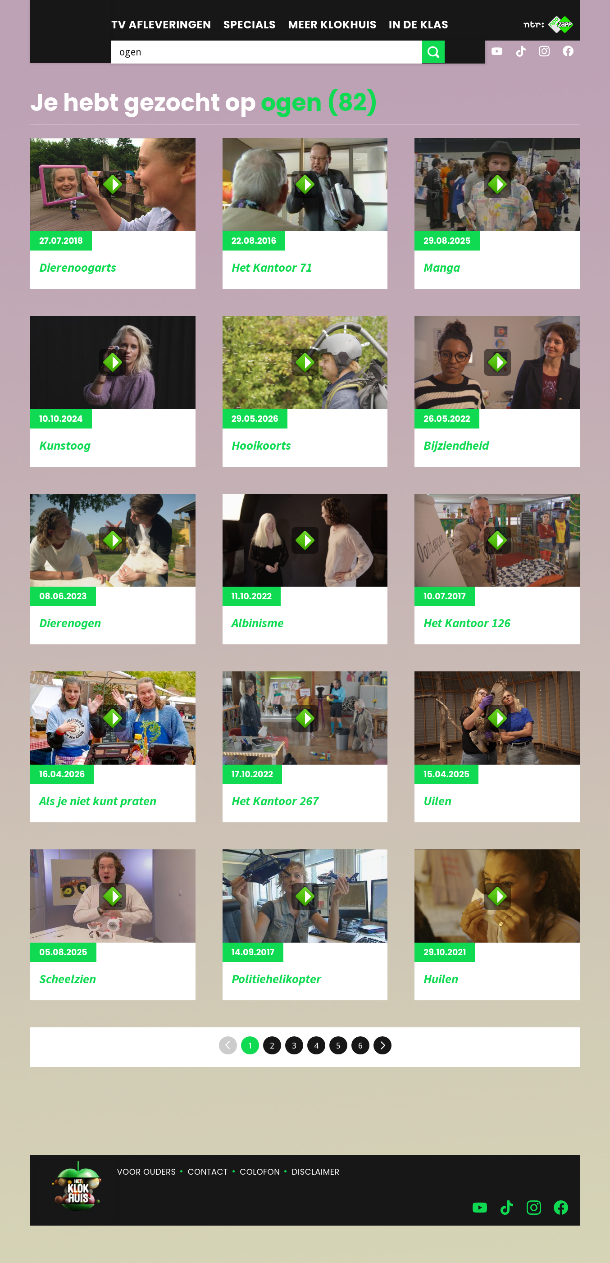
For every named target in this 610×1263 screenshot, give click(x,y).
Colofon (260, 1171)
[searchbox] (287, 52)
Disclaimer (316, 1171)
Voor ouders (146, 1171)
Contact (208, 1171)
